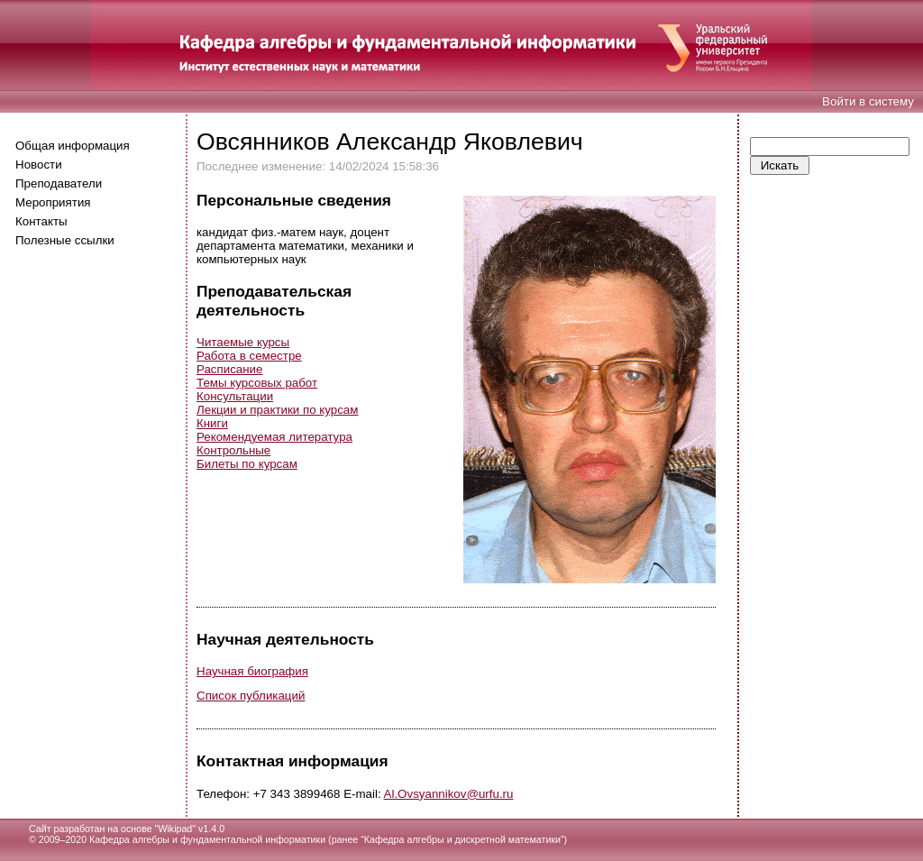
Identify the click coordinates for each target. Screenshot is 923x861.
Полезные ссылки (64, 240)
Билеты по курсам (246, 464)
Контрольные (233, 450)
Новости (38, 164)
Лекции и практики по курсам (277, 410)
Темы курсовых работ (256, 382)
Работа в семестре (249, 355)
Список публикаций (250, 695)
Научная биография (252, 671)
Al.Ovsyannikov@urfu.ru (449, 794)
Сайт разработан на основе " (93, 828)
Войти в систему (868, 101)
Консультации (234, 396)
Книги (212, 423)
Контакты (41, 221)
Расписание (229, 369)
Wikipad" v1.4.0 (191, 828)
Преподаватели (58, 183)
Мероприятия (53, 202)
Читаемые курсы (242, 342)
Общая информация (72, 145)
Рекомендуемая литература (274, 437)
